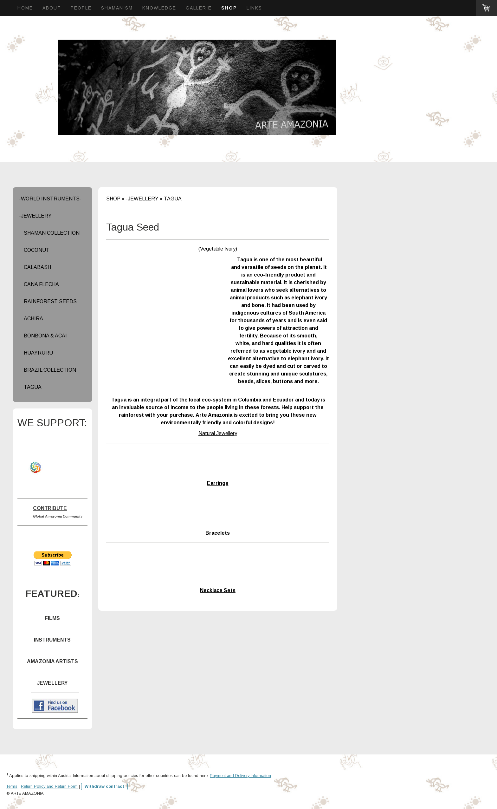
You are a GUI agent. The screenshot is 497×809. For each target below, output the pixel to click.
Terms (11, 786)
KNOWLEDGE (159, 7)
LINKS (254, 7)
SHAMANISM (117, 7)
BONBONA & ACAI (45, 335)
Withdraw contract (104, 786)
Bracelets (217, 533)
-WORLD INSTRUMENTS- (50, 198)
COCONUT (36, 250)
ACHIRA (33, 318)
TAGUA (33, 387)
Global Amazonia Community (57, 516)
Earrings (217, 483)
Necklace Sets (218, 590)
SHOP (229, 7)
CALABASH (37, 267)
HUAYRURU (38, 353)
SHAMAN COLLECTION (52, 233)
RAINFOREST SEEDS (50, 301)
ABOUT (51, 7)
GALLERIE (199, 7)
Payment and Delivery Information (240, 775)
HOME (25, 7)
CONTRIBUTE (50, 508)
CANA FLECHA (41, 284)
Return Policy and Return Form (49, 786)
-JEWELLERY (35, 216)
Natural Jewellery (217, 433)
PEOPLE (81, 7)
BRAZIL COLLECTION (50, 370)
